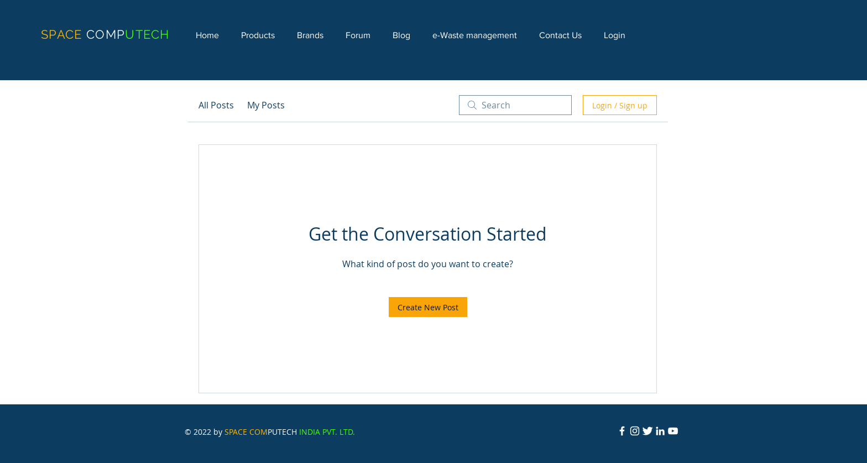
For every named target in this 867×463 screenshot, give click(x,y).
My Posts (266, 105)
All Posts (216, 105)
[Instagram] (635, 431)
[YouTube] (673, 431)
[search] (515, 105)
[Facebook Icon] (622, 431)
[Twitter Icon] (647, 431)
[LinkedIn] (660, 431)
